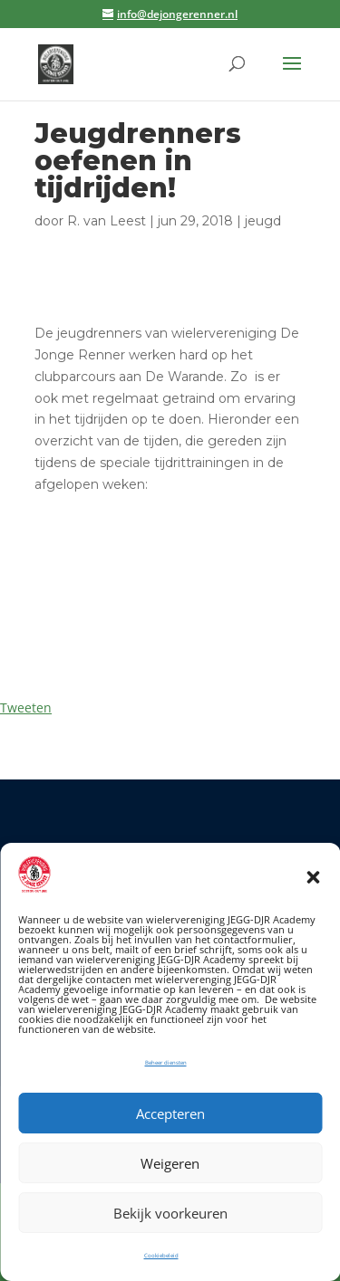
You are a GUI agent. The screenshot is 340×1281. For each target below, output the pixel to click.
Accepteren (170, 1113)
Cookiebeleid (161, 1255)
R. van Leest (106, 221)
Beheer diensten (166, 1062)
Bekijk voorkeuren (170, 1213)
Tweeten (26, 707)
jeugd (263, 221)
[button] (313, 877)
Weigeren (170, 1163)
